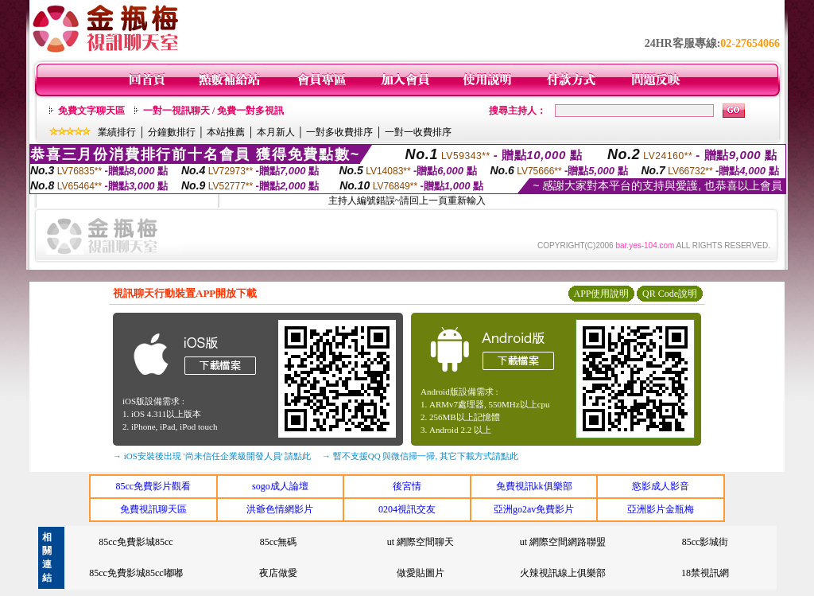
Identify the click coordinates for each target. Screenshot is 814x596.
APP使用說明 (601, 293)
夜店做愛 (278, 572)
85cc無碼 (278, 541)
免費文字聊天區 (91, 110)
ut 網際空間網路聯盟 (563, 541)
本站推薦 (226, 132)
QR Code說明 (669, 293)
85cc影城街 (705, 541)
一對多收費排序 (339, 132)
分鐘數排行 (172, 132)
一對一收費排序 (418, 132)
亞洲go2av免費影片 (534, 509)
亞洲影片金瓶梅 (660, 509)
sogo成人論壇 (280, 486)
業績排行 (117, 132)
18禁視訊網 (705, 572)
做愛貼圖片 (420, 572)
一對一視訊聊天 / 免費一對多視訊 (213, 110)
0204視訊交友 (407, 509)
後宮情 (407, 486)
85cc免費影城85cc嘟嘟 (135, 572)
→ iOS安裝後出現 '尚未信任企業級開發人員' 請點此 (212, 456)
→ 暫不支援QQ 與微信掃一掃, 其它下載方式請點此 (420, 456)
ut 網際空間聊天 (420, 541)
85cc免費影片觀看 (153, 486)
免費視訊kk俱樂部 (534, 486)
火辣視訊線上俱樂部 (563, 572)
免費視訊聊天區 (153, 509)
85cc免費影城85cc (135, 541)
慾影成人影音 (660, 486)
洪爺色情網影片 (279, 509)
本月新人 (276, 132)
